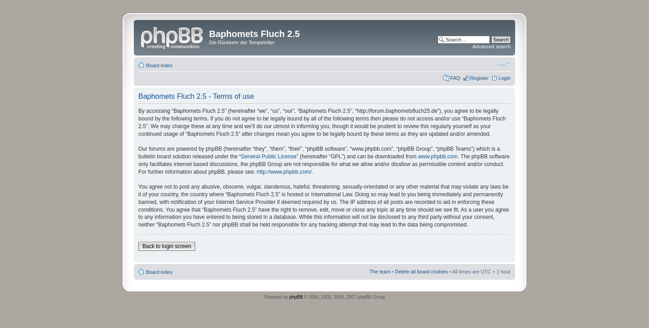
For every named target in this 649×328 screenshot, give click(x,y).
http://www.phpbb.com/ (284, 172)
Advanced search (491, 46)
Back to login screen (166, 246)
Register (479, 78)
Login (504, 78)
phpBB (296, 297)
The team (380, 271)
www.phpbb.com (437, 156)
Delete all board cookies (421, 271)
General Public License (268, 156)
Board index (159, 65)
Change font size (504, 64)
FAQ (455, 78)
